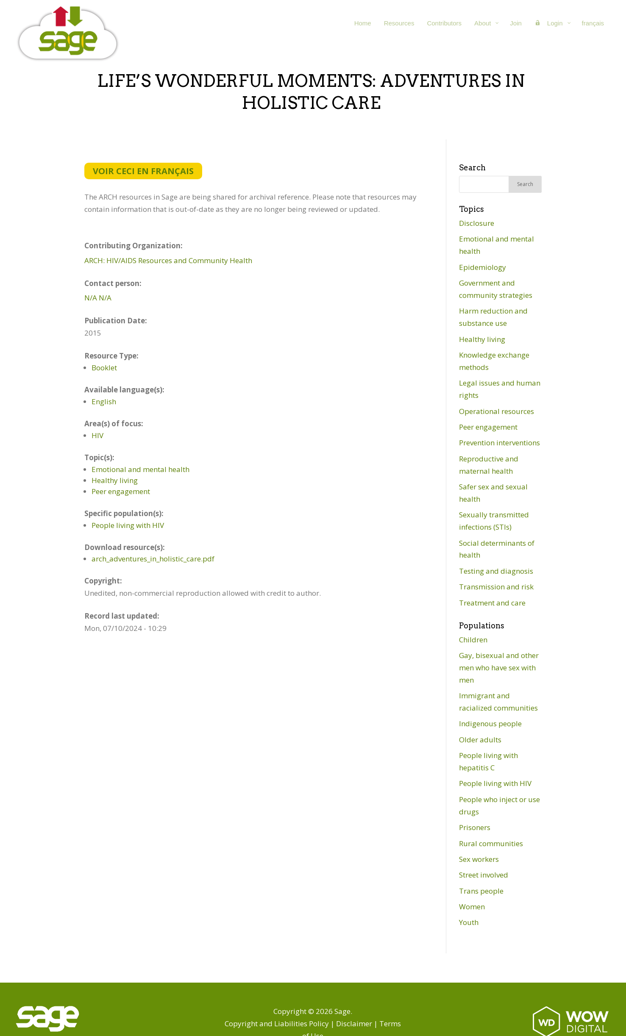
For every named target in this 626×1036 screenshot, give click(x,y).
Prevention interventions (499, 442)
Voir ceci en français (143, 171)
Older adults (480, 739)
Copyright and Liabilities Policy (277, 1023)
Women (472, 906)
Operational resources (496, 411)
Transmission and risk (496, 587)
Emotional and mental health (140, 469)
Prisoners (474, 827)
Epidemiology (482, 267)
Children (473, 639)
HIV (97, 435)
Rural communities (491, 843)
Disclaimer (354, 1023)
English (104, 401)
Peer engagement (121, 491)
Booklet (104, 367)
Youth (469, 922)
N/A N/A (97, 298)
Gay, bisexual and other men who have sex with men (499, 667)
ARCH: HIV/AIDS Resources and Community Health (168, 260)
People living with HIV (128, 525)
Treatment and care (492, 603)
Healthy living (115, 480)
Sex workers (479, 859)
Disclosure (476, 223)
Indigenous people (490, 723)
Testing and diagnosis (496, 571)
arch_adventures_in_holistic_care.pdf (153, 559)
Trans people (481, 891)
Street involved (483, 875)
